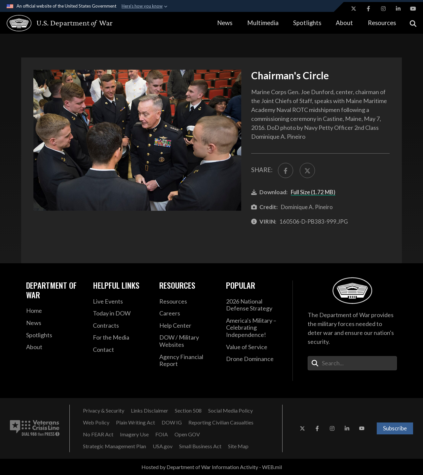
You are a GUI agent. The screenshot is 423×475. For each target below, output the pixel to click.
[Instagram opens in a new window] (383, 9)
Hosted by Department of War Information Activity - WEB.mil (211, 467)
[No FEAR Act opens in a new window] (98, 434)
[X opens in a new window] (354, 9)
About (344, 22)
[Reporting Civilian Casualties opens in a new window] (221, 422)
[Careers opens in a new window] (187, 313)
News (224, 22)
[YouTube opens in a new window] (413, 9)
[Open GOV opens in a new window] (187, 434)
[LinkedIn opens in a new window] (398, 9)
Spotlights (307, 22)
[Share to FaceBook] (285, 170)
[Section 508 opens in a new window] (188, 411)
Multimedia (263, 22)
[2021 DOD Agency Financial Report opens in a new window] (187, 360)
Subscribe (395, 428)
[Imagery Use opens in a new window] (134, 434)
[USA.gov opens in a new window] (162, 446)
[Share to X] (307, 170)
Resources (382, 22)
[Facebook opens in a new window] (368, 9)
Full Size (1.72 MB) (313, 192)
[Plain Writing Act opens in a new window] (135, 422)
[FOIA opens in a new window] (161, 434)
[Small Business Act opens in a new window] (200, 446)
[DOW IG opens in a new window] (171, 422)
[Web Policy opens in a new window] (96, 422)
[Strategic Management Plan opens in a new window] (114, 446)
